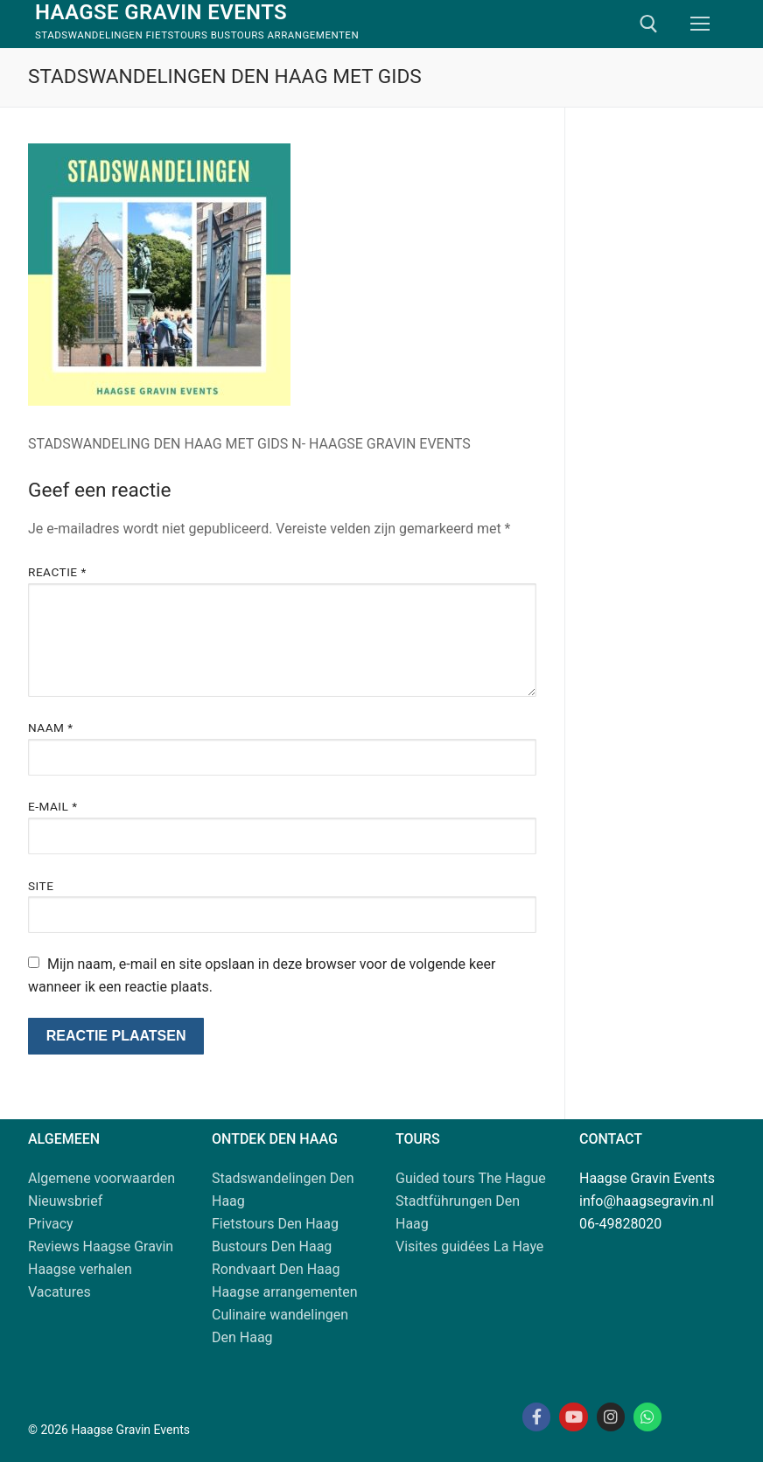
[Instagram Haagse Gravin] (611, 1417)
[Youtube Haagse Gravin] (573, 1417)
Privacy (51, 1223)
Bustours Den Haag (272, 1246)
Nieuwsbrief (65, 1201)
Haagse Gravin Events (161, 12)
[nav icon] (700, 24)
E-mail (53, 806)
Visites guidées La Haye (469, 1246)
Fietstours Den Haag (275, 1223)
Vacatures (59, 1292)
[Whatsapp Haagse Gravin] (648, 1417)
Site (40, 886)
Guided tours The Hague (471, 1178)
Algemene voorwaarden (101, 1178)
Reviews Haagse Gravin (100, 1246)
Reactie (57, 572)
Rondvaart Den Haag (276, 1269)
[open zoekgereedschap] (649, 24)
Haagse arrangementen (285, 1292)
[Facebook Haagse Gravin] (536, 1417)
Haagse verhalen (80, 1269)
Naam (51, 727)
